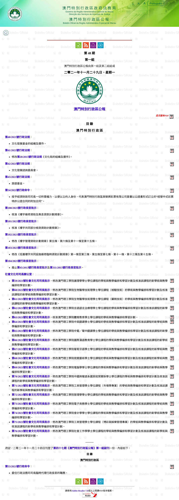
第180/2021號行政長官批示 (20, 208)
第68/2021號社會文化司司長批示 (31, 358)
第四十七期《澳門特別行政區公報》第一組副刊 (81, 448)
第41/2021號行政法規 (17, 150)
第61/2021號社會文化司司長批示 (31, 299)
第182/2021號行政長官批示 (20, 234)
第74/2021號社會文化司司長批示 (31, 413)
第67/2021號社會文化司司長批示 (31, 349)
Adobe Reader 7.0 (80, 490)
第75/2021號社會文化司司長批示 (31, 422)
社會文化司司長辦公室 (18, 274)
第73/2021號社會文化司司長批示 (31, 403)
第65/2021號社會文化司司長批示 (31, 330)
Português (156, 3)
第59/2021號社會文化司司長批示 (31, 280)
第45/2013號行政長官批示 (32, 267)
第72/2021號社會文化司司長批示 (31, 394)
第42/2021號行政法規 (17, 163)
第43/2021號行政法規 (17, 177)
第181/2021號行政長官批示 (20, 221)
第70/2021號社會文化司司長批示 (31, 376)
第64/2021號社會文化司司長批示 (31, 321)
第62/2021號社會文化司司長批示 (31, 308)
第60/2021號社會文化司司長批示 (31, 290)
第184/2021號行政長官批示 (20, 261)
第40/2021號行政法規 (17, 137)
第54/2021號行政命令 (17, 190)
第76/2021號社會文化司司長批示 (31, 431)
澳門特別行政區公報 (89, 109)
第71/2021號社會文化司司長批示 (31, 385)
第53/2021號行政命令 (17, 466)
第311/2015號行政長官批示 (65, 267)
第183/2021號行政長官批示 (20, 247)
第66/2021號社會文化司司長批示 (31, 340)
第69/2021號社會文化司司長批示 (31, 367)
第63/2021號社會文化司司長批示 (31, 317)
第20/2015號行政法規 (29, 156)
